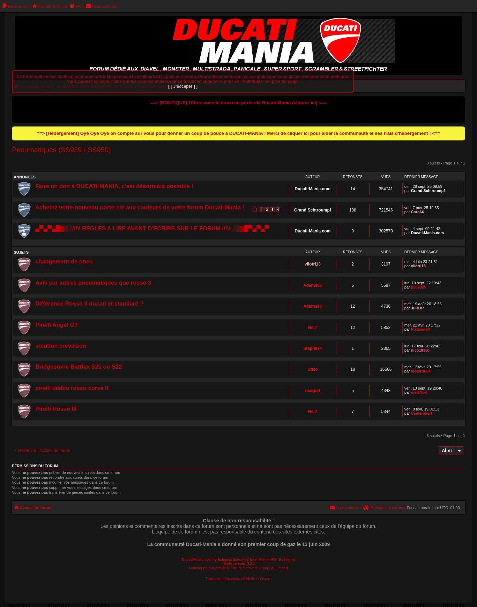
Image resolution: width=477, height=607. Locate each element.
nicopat (312, 390)
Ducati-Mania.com (312, 188)
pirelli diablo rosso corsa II (71, 388)
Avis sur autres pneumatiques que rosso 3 (93, 282)
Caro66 (417, 212)
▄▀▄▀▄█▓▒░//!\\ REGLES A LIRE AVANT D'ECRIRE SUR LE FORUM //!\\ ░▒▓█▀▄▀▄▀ (152, 228)
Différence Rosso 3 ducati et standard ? (89, 303)
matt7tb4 (419, 392)
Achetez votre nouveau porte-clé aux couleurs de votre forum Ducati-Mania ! (139, 207)
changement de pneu (64, 261)
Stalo (312, 369)
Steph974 (312, 348)
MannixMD (267, 560)
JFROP (417, 308)
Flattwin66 (420, 329)
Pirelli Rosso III (55, 409)
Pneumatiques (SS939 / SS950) (61, 150)
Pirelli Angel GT (56, 325)
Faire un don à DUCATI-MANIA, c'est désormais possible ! (114, 186)
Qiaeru (265, 579)
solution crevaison (60, 346)
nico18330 (420, 350)
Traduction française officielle (230, 579)
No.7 (312, 327)
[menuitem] (16, 6)
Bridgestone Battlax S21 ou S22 (78, 366)
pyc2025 (418, 287)
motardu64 (421, 371)
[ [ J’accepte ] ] (182, 86)
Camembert (421, 413)
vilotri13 (313, 264)
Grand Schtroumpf (428, 191)
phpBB (221, 568)
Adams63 (312, 285)
